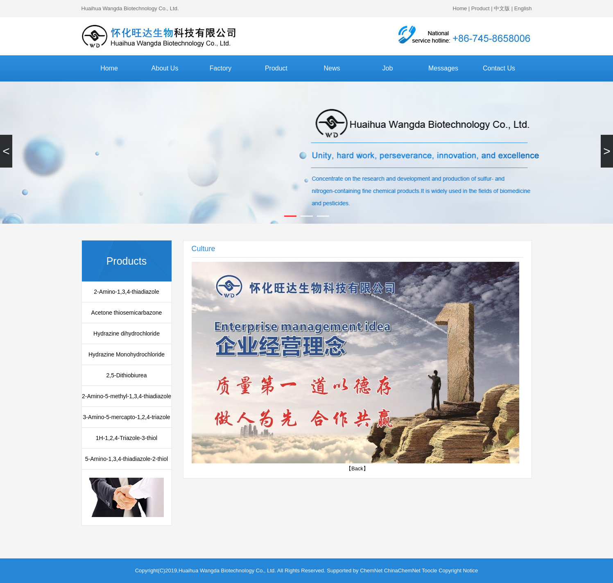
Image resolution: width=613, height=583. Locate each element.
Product (480, 8)
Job (387, 68)
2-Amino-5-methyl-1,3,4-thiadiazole (126, 396)
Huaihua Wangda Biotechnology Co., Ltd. (130, 8)
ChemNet (371, 570)
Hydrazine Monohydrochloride (126, 354)
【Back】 (357, 468)
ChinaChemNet (402, 570)
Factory (220, 68)
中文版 (502, 8)
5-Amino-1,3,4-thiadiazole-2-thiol (126, 459)
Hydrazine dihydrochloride (126, 333)
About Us (165, 68)
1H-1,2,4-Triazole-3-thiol (126, 438)
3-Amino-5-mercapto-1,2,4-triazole (126, 417)
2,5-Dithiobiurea (126, 375)
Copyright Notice (458, 570)
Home (460, 8)
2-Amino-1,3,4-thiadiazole (126, 291)
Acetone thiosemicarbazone (126, 312)
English (523, 8)
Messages (443, 68)
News (331, 68)
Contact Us (499, 68)
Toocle (429, 570)
